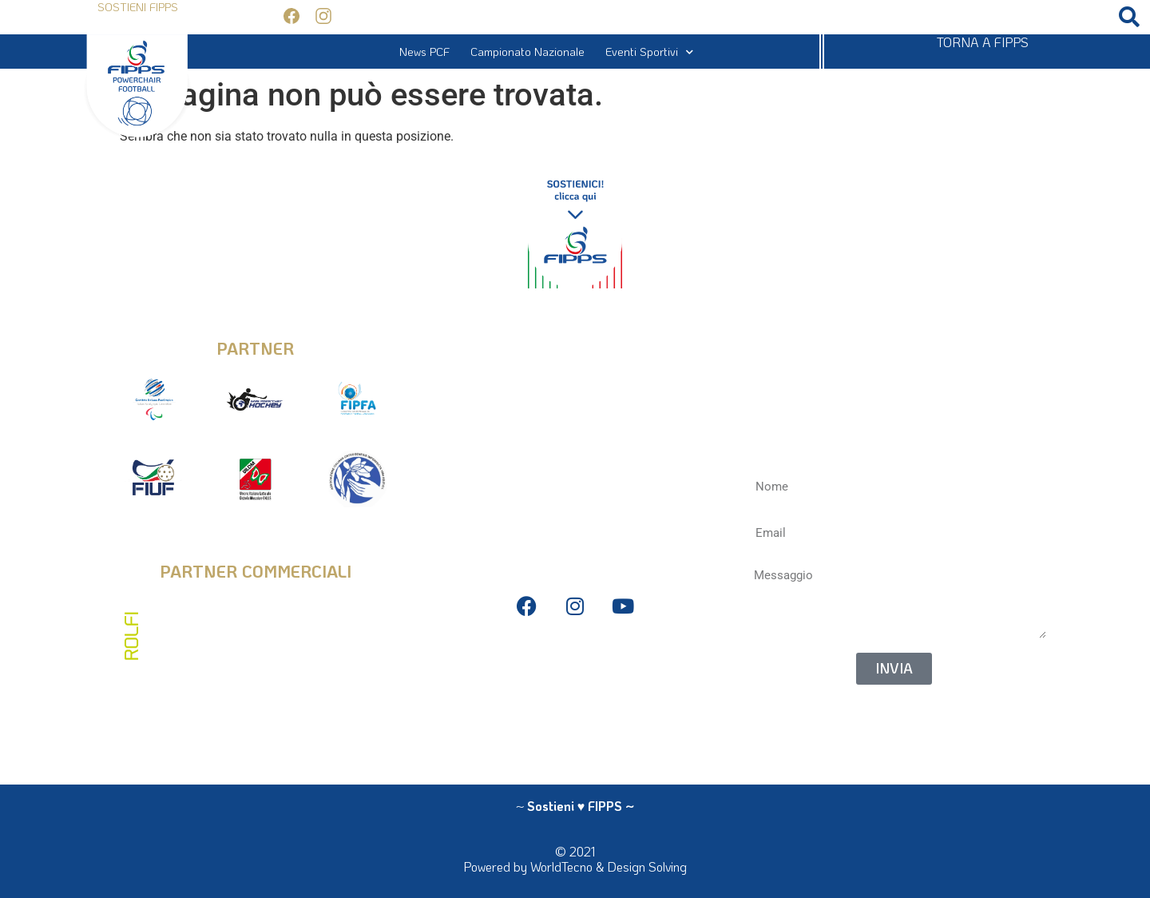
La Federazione (574, 732)
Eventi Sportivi (649, 52)
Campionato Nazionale (527, 51)
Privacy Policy (575, 659)
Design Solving (647, 866)
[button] (1129, 17)
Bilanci (575, 683)
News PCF (424, 51)
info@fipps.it (574, 336)
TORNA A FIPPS (983, 42)
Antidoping (574, 707)
